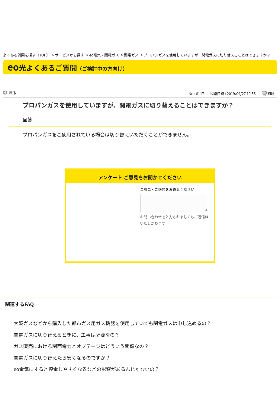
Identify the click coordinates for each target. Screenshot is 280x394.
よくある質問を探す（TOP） (26, 54)
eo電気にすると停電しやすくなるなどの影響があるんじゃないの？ (86, 369)
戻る (12, 92)
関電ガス (131, 54)
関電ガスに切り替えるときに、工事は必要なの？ (67, 334)
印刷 (271, 93)
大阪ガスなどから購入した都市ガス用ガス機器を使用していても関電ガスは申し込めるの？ (112, 323)
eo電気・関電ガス (104, 54)
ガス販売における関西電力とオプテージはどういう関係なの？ (81, 346)
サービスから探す (69, 54)
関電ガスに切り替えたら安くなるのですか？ (62, 357)
